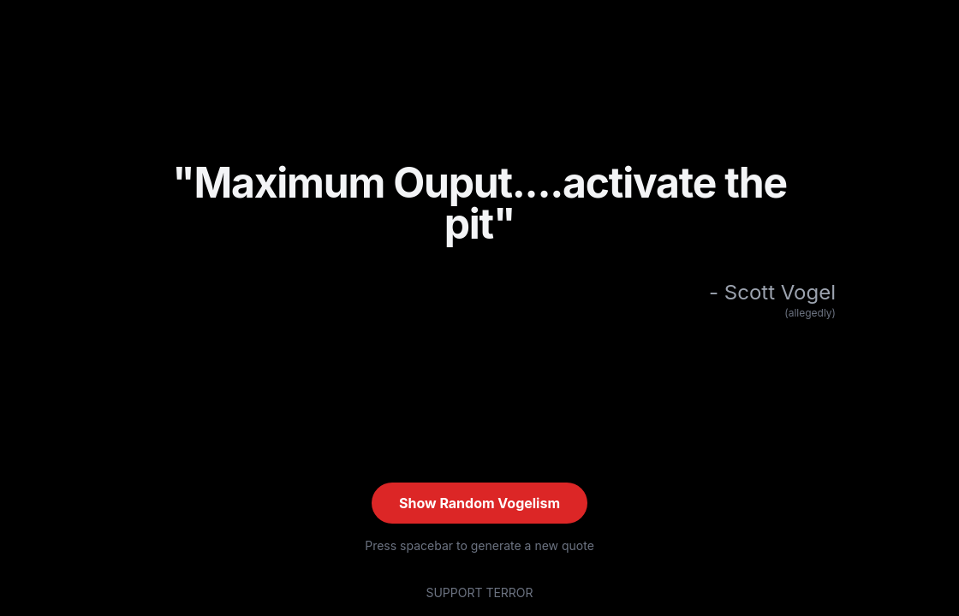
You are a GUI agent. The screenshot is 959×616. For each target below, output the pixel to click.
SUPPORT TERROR (479, 592)
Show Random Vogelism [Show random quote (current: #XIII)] (479, 503)
